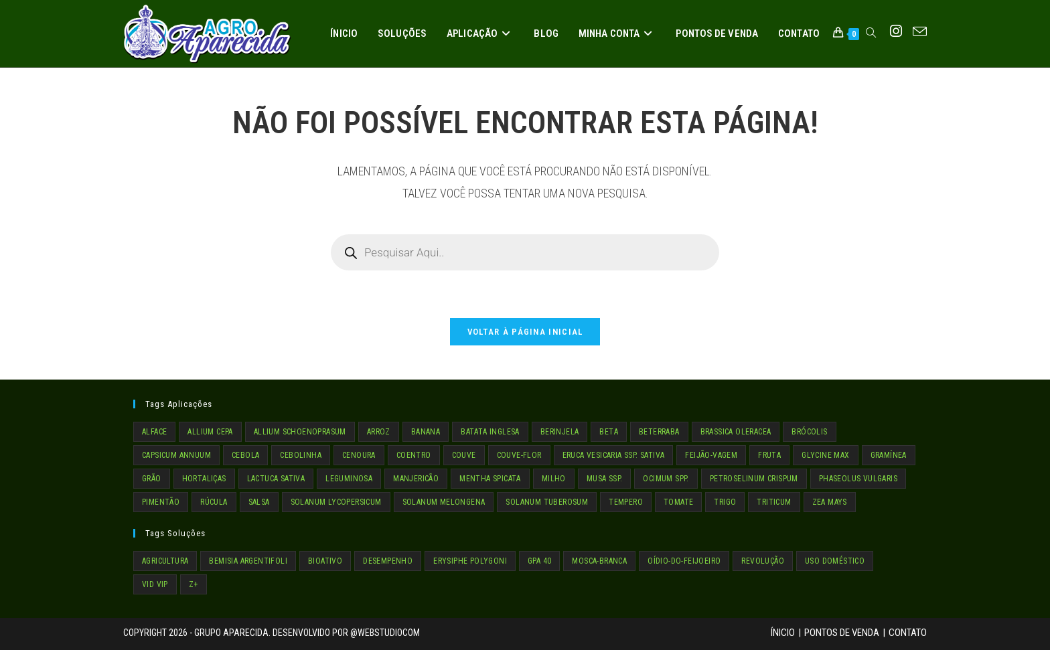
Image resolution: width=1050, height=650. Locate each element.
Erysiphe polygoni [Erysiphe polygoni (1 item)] (470, 561)
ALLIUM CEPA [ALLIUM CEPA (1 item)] (210, 431)
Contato (908, 633)
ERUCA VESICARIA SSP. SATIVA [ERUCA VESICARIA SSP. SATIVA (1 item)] (613, 455)
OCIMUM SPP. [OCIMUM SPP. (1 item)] (665, 478)
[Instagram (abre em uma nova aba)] (896, 31)
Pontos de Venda (841, 633)
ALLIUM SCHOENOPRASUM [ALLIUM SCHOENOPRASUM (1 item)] (300, 431)
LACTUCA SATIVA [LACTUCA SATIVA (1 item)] (276, 478)
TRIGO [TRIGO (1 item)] (725, 502)
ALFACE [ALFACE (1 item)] (154, 431)
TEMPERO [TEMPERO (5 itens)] (626, 502)
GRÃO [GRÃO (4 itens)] (151, 478)
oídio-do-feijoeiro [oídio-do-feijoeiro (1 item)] (684, 561)
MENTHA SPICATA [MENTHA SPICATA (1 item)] (490, 478)
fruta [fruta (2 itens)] (769, 455)
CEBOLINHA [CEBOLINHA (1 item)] (300, 455)
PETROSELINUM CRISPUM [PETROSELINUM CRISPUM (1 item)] (754, 478)
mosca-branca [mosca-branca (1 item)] (599, 561)
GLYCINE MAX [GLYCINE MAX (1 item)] (825, 455)
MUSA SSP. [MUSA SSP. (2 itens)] (605, 478)
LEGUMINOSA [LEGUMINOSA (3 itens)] (348, 478)
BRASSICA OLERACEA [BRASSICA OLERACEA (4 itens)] (735, 431)
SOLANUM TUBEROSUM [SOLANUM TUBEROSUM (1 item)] (547, 502)
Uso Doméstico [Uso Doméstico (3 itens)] (835, 561)
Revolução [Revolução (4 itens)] (762, 561)
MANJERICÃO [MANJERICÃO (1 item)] (416, 478)
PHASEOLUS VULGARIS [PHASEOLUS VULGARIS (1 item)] (858, 478)
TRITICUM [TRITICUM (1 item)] (774, 502)
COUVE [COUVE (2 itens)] (464, 455)
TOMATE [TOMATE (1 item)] (678, 502)
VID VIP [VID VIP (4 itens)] (155, 584)
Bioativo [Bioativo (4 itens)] (325, 561)
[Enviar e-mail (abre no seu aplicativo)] (919, 32)
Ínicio (783, 633)
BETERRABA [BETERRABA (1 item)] (659, 431)
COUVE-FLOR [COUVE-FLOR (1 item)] (519, 455)
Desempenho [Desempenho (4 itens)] (387, 561)
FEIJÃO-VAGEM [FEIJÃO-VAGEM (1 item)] (711, 455)
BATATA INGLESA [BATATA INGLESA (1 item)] (490, 431)
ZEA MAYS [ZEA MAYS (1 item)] (829, 502)
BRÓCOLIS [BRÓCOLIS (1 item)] (809, 431)
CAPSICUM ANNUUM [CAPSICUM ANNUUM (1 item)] (176, 455)
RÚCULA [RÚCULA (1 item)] (213, 502)
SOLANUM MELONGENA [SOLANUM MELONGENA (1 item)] (443, 502)
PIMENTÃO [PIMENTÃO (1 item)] (160, 502)
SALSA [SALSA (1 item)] (259, 502)
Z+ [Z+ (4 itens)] (193, 584)
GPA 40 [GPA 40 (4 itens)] (539, 561)
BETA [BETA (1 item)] (608, 431)
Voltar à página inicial (525, 332)
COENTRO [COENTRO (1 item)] (413, 455)
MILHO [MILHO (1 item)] (554, 478)
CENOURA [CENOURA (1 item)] (359, 455)
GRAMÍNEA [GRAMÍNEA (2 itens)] (889, 455)
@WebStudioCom (385, 632)
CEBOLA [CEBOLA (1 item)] (245, 455)
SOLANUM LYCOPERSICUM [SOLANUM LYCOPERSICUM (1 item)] (336, 502)
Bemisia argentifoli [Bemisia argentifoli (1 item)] (248, 561)
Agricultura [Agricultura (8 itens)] (165, 561)
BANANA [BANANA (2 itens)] (425, 431)
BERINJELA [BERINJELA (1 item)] (559, 431)
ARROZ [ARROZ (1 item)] (378, 431)
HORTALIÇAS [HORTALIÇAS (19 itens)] (204, 478)
